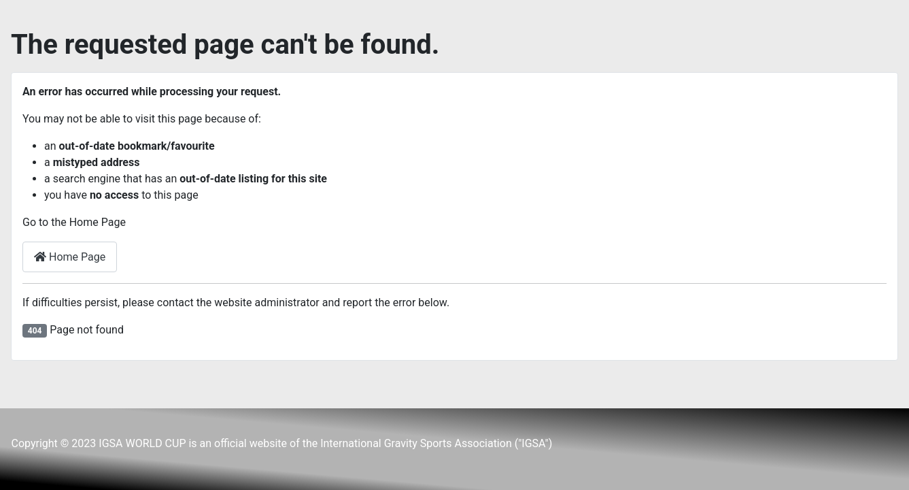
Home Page (69, 256)
